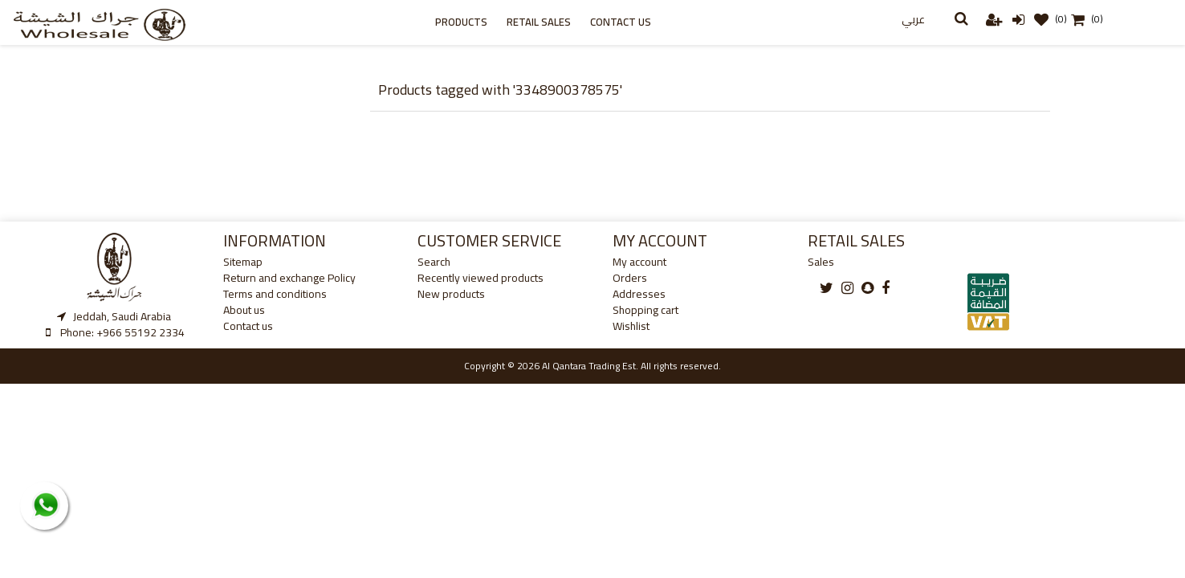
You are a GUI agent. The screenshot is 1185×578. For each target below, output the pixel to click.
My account (639, 261)
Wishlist (631, 325)
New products (451, 293)
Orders (630, 277)
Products (461, 21)
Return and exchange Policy (289, 277)
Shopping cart (645, 309)
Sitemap (243, 261)
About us (244, 309)
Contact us (620, 21)
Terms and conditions (275, 293)
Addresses (639, 293)
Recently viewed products (480, 277)
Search (433, 261)
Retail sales (539, 21)
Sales (821, 261)
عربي (913, 19)
